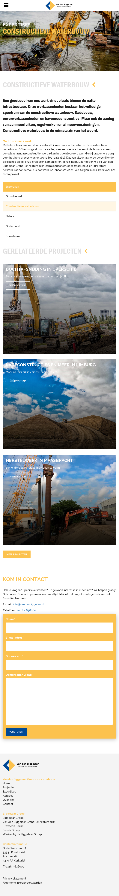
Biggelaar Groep (13, 817)
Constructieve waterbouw (22, 206)
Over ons (8, 799)
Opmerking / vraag (19, 674)
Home (6, 783)
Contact (8, 803)
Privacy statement (14, 878)
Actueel (8, 795)
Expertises (12, 186)
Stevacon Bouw (13, 826)
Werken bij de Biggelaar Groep (22, 834)
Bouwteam (13, 236)
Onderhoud (13, 226)
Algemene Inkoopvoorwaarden (22, 882)
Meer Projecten (17, 554)
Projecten (9, 787)
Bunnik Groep (11, 830)
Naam (10, 619)
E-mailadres (15, 637)
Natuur (10, 216)
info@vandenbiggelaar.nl (28, 604)
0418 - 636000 (26, 610)
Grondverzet (14, 196)
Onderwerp (14, 656)
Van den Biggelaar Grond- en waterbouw (29, 821)
